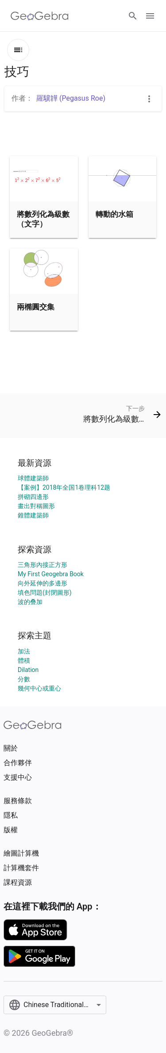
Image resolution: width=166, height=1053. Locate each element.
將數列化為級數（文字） (43, 219)
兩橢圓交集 (35, 306)
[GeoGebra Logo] (40, 15)
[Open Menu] (150, 16)
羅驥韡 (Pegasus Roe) (70, 98)
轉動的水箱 (114, 214)
